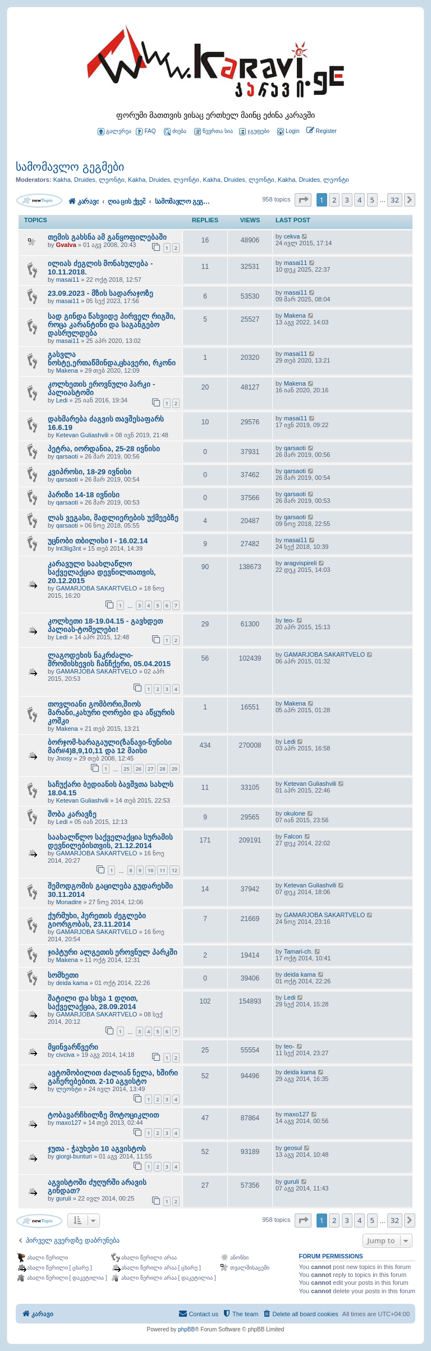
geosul (293, 1147)
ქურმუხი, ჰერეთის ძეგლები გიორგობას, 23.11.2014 (97, 920)
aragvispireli (300, 563)
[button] (303, 200)
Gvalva (66, 244)
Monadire (69, 902)
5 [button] (372, 200)
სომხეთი (63, 975)
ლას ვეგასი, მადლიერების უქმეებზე (113, 518)
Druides (84, 179)
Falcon (293, 836)
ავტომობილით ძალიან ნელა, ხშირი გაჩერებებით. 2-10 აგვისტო (113, 1077)
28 (162, 768)
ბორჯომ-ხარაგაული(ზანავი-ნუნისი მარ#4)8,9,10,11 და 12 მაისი (110, 746)
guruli (63, 1198)
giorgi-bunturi (74, 1156)
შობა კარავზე (72, 814)
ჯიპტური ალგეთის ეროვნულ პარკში (112, 952)
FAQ (145, 131)
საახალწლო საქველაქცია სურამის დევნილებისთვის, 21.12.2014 (110, 841)
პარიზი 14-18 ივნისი (84, 495)
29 (174, 768)
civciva (65, 1054)
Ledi (62, 400)
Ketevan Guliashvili (82, 435)
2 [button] (334, 200)
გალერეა (114, 131)
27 (150, 768)
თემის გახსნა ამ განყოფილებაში (107, 237)
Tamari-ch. (298, 951)
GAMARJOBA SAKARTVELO (96, 588)
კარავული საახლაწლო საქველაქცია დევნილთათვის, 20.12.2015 (101, 572)
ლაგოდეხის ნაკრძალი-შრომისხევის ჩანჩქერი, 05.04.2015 (109, 659)
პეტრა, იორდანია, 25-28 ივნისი (104, 449)
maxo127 (68, 1122)
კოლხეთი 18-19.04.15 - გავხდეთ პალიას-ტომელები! (105, 625)
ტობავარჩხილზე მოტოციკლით (103, 1115)
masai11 (68, 279)
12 (174, 870)
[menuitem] (287, 131)
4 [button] (359, 200)
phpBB (186, 1329)
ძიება (175, 131)
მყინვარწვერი (73, 1047)
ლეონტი (112, 179)
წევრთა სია (213, 131)
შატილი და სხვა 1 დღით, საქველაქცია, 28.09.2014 (93, 1002)
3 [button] (347, 200)
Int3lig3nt (68, 548)
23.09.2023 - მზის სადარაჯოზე (100, 293)
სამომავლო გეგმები (70, 167)
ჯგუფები (254, 131)
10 (150, 870)
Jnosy (64, 758)
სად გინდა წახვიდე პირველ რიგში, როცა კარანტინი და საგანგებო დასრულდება (111, 324)
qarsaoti (67, 456)
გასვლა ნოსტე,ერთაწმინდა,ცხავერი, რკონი (112, 358)
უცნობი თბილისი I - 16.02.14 (98, 541)
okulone (295, 813)
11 (162, 870)
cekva (292, 236)
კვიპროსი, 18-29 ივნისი (89, 472)
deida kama (72, 982)
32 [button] (395, 200)
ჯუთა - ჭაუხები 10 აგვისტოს (97, 1148)
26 (138, 768)
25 (126, 768)
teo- (289, 620)
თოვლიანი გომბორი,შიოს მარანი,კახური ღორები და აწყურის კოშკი (111, 712)
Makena (295, 315)
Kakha (62, 179)
